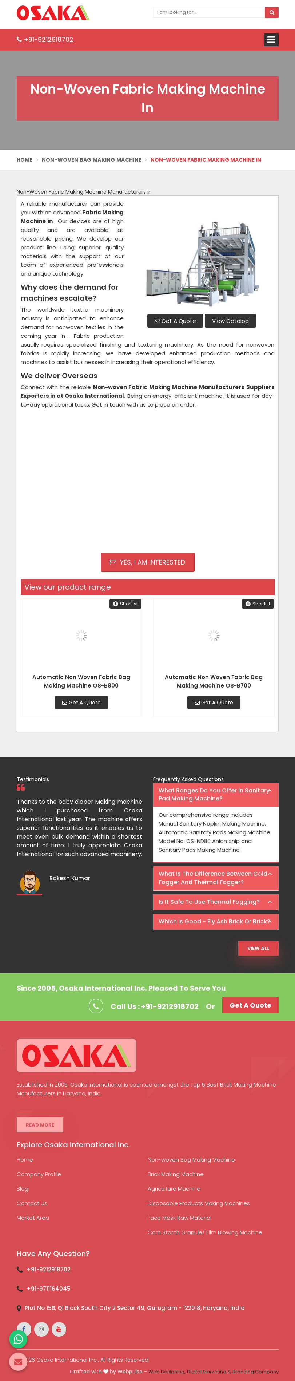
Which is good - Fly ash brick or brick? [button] (214, 921)
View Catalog (230, 321)
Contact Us (32, 1203)
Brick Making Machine (176, 1174)
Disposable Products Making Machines (199, 1203)
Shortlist (125, 604)
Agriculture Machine (174, 1188)
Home (25, 159)
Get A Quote (175, 321)
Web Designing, (167, 1371)
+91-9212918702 (45, 39)
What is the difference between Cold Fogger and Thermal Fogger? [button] (213, 878)
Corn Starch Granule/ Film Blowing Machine (205, 1232)
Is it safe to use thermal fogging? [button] (209, 902)
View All (258, 948)
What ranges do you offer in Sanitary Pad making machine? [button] (214, 794)
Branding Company (255, 1371)
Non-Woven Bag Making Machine (91, 159)
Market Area (33, 1218)
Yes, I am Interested (147, 562)
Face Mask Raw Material (179, 1218)
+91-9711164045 (49, 1289)
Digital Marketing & (209, 1371)
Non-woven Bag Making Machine (191, 1159)
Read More (40, 1124)
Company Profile (39, 1174)
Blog (22, 1188)
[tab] (216, 795)
